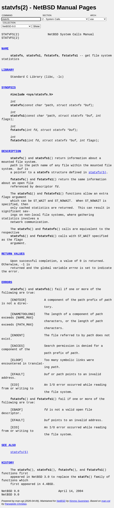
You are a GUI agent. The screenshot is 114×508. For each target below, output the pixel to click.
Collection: (9, 23)
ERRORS (6, 282)
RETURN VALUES (13, 254)
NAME (5, 49)
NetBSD (61, 501)
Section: (48, 15)
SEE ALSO (8, 445)
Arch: (95, 15)
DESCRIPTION (11, 151)
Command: (8, 15)
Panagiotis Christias (16, 503)
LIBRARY (7, 70)
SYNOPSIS (8, 88)
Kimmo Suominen (79, 501)
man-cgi (105, 501)
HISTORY (7, 463)
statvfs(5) (97, 173)
